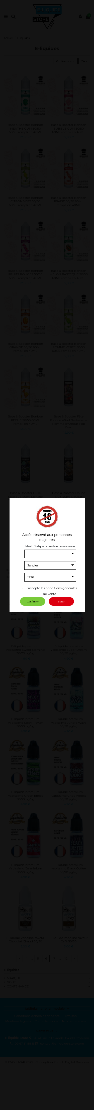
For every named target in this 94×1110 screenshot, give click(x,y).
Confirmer (33, 601)
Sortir (61, 601)
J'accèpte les (35, 588)
